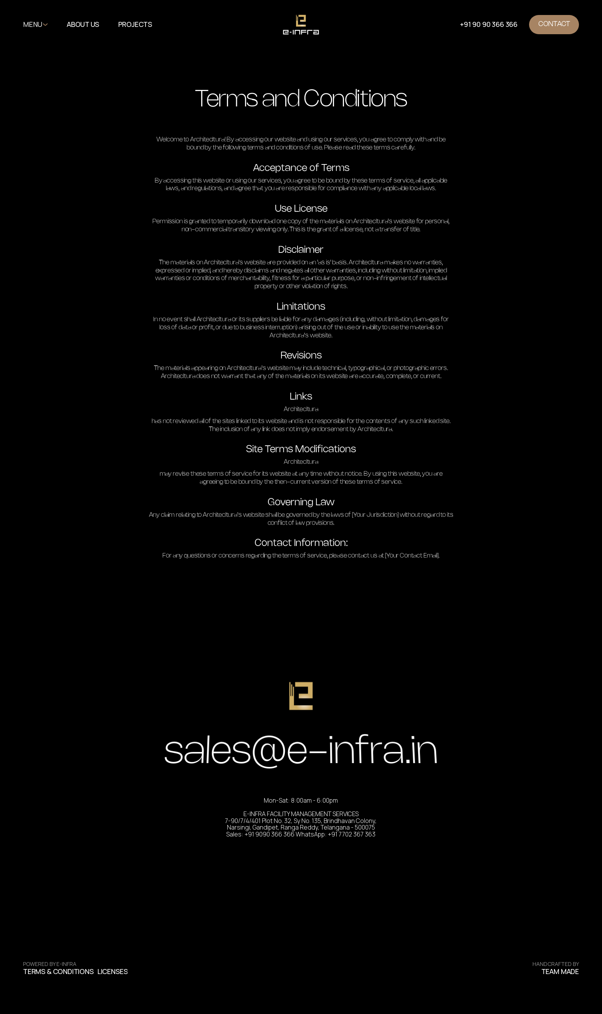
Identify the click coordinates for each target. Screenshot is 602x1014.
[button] (139, 25)
